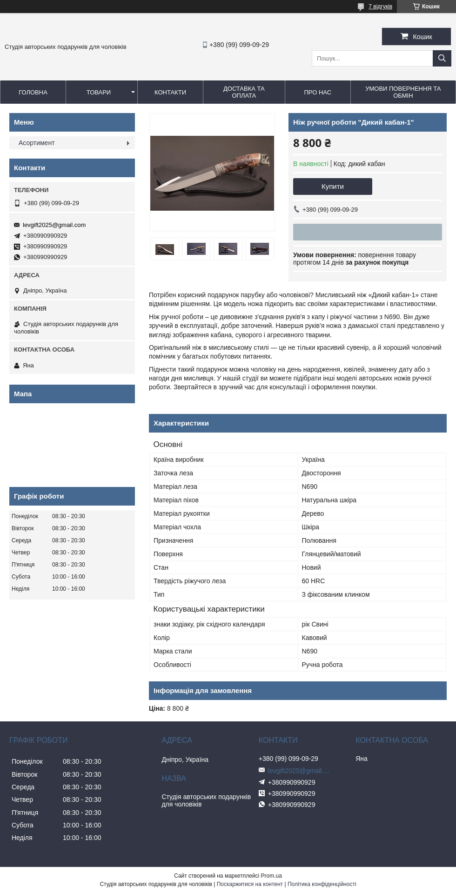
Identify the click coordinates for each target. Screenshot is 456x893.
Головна (33, 92)
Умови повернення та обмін (403, 92)
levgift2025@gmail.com (54, 224)
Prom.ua (271, 876)
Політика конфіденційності (322, 884)
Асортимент (37, 143)
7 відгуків (380, 6)
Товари (99, 92)
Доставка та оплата (244, 92)
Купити (333, 186)
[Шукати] (442, 58)
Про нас (317, 92)
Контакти (170, 92)
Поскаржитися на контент (250, 884)
